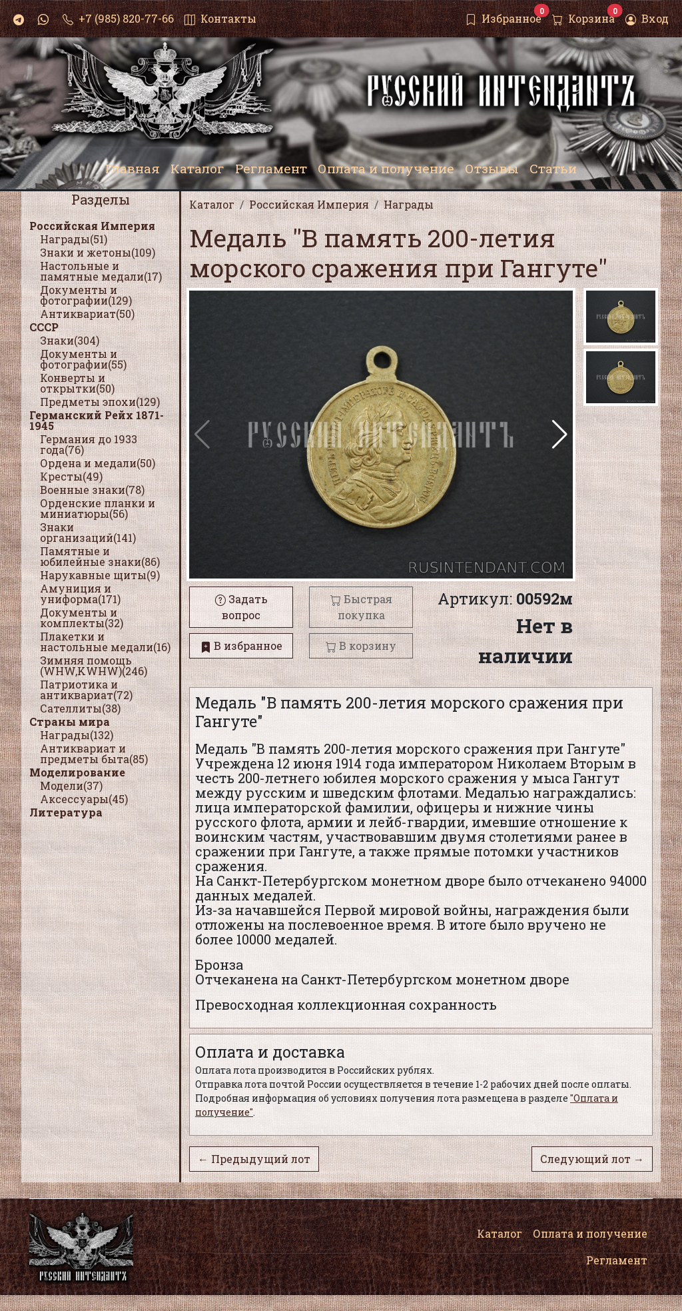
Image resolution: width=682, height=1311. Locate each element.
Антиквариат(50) (87, 314)
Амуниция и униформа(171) (80, 593)
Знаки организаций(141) (88, 532)
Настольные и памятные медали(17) (101, 271)
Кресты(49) (71, 476)
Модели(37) (71, 785)
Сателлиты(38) (80, 708)
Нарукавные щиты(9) (100, 575)
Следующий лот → (592, 1159)
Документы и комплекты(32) (81, 617)
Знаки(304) (69, 340)
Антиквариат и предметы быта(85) (94, 753)
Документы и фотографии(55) (83, 359)
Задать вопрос (241, 607)
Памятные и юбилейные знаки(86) (100, 556)
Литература (66, 812)
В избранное (241, 646)
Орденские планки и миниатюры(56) (97, 508)
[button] (560, 434)
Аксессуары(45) (84, 799)
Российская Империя (92, 226)
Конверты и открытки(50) (77, 383)
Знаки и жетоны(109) (97, 252)
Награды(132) (76, 735)
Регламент (616, 1260)
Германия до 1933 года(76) (88, 444)
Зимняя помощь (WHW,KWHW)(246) (93, 665)
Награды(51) (73, 239)
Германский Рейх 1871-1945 (96, 420)
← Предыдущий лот (254, 1159)
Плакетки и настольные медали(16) (105, 641)
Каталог (499, 1233)
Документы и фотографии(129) (86, 295)
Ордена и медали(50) (97, 463)
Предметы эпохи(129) (100, 402)
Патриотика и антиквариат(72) (86, 689)
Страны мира (69, 721)
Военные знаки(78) (92, 490)
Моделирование (77, 772)
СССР (44, 327)
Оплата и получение (590, 1233)
